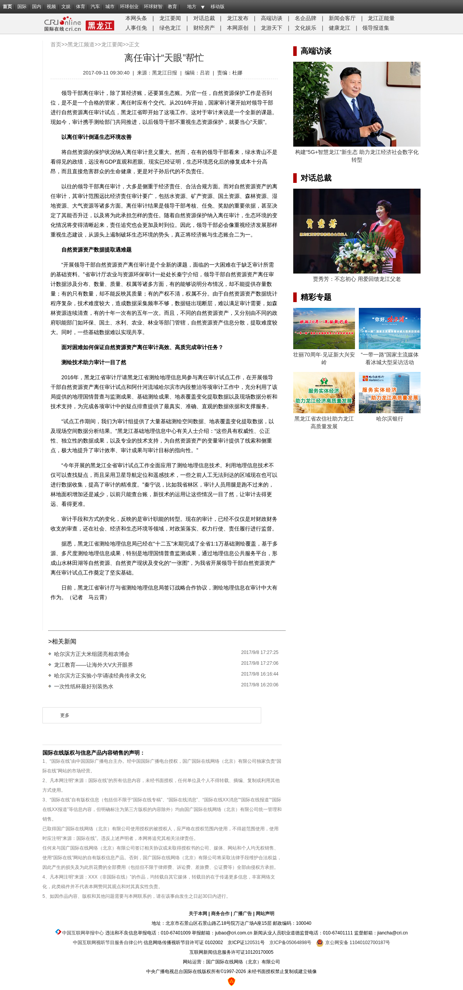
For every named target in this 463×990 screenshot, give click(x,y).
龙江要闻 (170, 18)
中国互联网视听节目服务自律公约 (107, 942)
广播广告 (242, 913)
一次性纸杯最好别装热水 (83, 686)
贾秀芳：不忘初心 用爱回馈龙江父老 (357, 279)
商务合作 (220, 913)
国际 (22, 6)
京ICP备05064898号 (290, 942)
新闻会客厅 (342, 18)
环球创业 (129, 6)
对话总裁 (204, 18)
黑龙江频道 (81, 44)
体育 (80, 6)
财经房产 (204, 28)
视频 (51, 6)
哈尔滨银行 (389, 419)
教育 (172, 6)
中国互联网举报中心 (83, 933)
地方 (191, 6)
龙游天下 (271, 28)
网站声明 (265, 913)
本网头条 (136, 18)
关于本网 (198, 913)
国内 (36, 6)
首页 (7, 6)
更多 (64, 715)
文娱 (66, 6)
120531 (252, 942)
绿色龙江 (170, 28)
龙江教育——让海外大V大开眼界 (93, 665)
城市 (110, 6)
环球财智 (153, 6)
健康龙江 (339, 28)
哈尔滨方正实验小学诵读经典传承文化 (100, 675)
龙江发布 (237, 18)
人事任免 (136, 28)
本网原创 (237, 28)
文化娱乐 (305, 28)
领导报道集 (375, 28)
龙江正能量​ (381, 18)
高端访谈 (271, 18)
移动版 (218, 6)
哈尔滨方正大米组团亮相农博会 (92, 654)
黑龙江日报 (164, 73)
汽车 (95, 6)
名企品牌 (305, 18)
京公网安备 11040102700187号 (353, 942)
